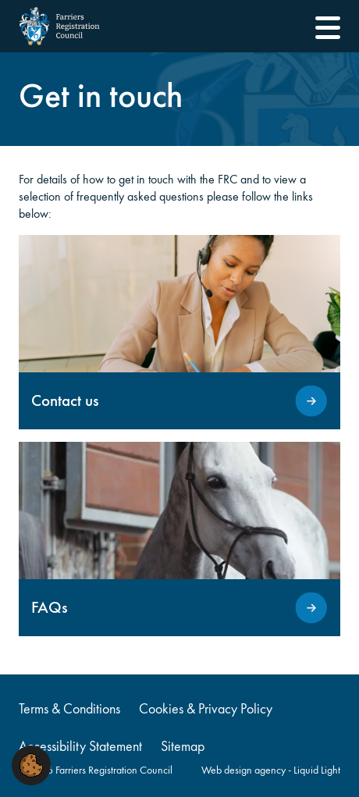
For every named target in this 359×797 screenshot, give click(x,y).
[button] (31, 763)
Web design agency (244, 770)
